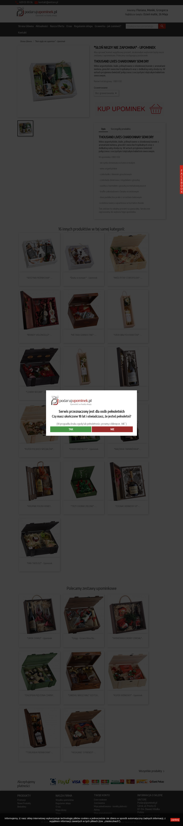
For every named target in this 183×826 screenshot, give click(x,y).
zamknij (175, 820)
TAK (71, 429)
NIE (112, 429)
